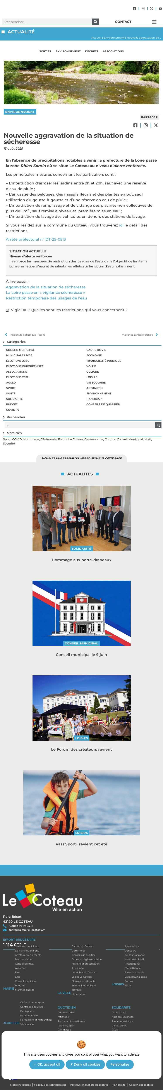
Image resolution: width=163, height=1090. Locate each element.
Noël (147, 439)
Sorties (45, 51)
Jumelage (78, 968)
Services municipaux (27, 946)
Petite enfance (29, 1015)
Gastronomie (93, 439)
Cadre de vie (96, 350)
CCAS (115, 1029)
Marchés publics (24, 989)
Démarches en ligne (27, 950)
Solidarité (14, 399)
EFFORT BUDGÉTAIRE (19, 939)
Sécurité (9, 443)
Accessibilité (119, 1012)
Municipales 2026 (19, 355)
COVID (17, 439)
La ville (64, 994)
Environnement (114, 37)
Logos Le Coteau (82, 976)
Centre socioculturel (32, 1006)
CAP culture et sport (32, 1002)
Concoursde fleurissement (135, 952)
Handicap (94, 399)
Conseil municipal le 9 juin (81, 654)
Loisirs (91, 377)
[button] (154, 22)
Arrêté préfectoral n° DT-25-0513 (36, 239)
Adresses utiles (66, 1012)
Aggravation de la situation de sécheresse (46, 287)
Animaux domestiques (71, 1021)
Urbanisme (78, 994)
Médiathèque (133, 968)
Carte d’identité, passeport (24, 966)
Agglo (11, 382)
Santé (10, 393)
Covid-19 (12, 409)
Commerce (79, 950)
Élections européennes (24, 366)
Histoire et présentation (86, 963)
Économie (94, 355)
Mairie (8, 990)
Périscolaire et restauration (36, 1019)
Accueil (96, 37)
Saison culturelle (134, 972)
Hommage (31, 439)
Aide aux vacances (122, 1016)
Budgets (20, 985)
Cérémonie (49, 439)
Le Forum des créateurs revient (81, 749)
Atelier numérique (123, 1021)
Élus (17, 972)
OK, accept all (47, 1064)
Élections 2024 (17, 360)
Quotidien (67, 1009)
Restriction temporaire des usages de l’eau (46, 298)
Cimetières (64, 1029)
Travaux (76, 989)
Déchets (91, 51)
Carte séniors (119, 1025)
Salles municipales (136, 976)
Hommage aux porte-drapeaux (82, 560)
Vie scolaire (96, 382)
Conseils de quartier (103, 404)
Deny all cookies (85, 1064)
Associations (113, 51)
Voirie (91, 366)
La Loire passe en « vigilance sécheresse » (45, 292)
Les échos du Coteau (84, 972)
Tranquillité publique (103, 360)
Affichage (63, 1016)
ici (121, 225)
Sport (10, 388)
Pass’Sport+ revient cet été (81, 844)
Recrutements (23, 959)
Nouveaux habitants (83, 981)
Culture (92, 371)
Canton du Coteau (82, 946)
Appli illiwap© (66, 1025)
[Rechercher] (95, 22)
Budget (11, 404)
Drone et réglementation (87, 959)
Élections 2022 (17, 377)
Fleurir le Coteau (70, 439)
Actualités (94, 388)
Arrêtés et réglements (28, 954)
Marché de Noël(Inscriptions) (134, 961)
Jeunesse (11, 1024)
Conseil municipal (20, 350)
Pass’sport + (27, 1011)
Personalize (120, 1064)
